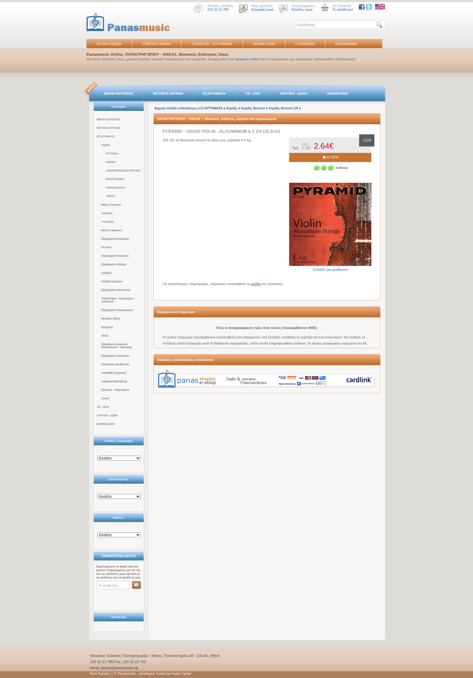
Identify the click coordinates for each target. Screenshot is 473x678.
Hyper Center (181, 673)
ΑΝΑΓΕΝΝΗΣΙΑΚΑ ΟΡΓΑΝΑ (123, 170)
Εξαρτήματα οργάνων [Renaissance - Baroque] (116, 346)
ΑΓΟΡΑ (330, 157)
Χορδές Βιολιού (253, 108)
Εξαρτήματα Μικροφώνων (117, 310)
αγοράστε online (247, 59)
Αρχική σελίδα (165, 108)
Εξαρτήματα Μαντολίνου (116, 289)
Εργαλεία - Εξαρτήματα (115, 389)
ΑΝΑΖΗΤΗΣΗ (337, 93)
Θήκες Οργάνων (111, 204)
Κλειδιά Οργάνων (111, 281)
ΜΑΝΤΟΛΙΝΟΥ (115, 179)
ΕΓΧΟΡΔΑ (112, 153)
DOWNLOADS (264, 44)
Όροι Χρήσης (100, 673)
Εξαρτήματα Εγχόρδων (115, 238)
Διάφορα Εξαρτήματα (114, 381)
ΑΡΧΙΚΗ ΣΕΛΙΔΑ (109, 44)
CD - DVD (252, 93)
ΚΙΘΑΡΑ (111, 162)
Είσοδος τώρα (302, 9)
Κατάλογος (188, 108)
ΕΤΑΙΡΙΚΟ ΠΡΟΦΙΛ (156, 44)
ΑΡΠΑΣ (110, 196)
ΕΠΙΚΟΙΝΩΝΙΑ (346, 44)
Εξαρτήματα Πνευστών (115, 255)
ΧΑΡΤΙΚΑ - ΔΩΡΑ (293, 93)
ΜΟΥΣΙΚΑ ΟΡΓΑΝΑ (168, 93)
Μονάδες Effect (110, 318)
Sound (105, 398)
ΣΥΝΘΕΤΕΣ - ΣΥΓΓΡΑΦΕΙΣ (211, 44)
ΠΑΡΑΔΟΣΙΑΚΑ (115, 187)
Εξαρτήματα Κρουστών (115, 355)
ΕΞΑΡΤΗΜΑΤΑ (214, 93)
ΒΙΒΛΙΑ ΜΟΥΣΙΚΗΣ (118, 93)
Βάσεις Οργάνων (111, 230)
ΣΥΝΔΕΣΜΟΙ (305, 44)
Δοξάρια (106, 272)
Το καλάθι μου (342, 9)
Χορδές (105, 145)
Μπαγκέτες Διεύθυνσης (115, 364)
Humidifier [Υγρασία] (113, 372)
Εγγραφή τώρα (262, 9)
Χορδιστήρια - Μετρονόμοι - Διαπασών (118, 300)
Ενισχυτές (107, 327)
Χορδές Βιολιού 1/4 (283, 108)
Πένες (104, 335)
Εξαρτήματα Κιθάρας (114, 264)
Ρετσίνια (106, 247)
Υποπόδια (107, 221)
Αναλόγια (107, 213)
